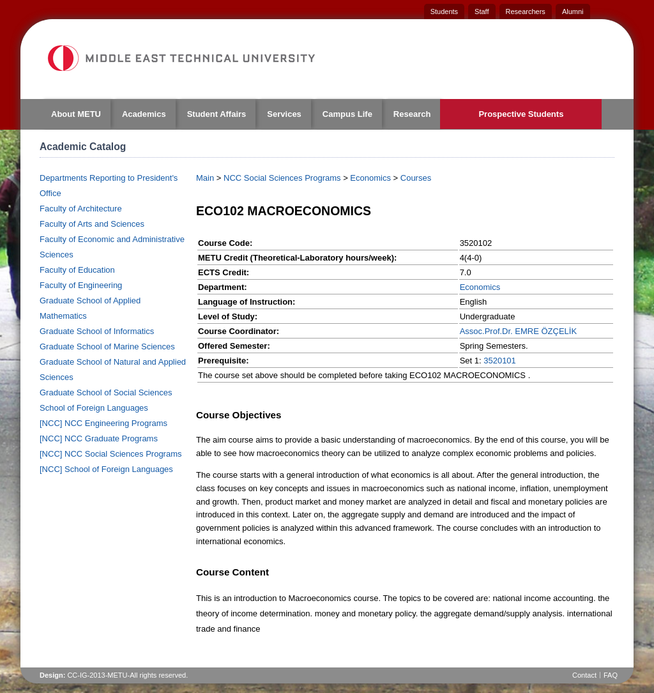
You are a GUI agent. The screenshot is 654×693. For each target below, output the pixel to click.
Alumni (573, 11)
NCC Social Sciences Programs (282, 178)
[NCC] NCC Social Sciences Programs (111, 454)
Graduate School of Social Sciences (106, 392)
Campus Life (347, 114)
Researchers (525, 11)
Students (444, 11)
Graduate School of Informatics (97, 331)
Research (412, 114)
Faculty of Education (77, 270)
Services (284, 114)
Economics (370, 178)
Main (205, 178)
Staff (482, 11)
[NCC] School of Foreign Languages (106, 469)
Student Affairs (217, 114)
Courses (415, 178)
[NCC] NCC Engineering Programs (103, 423)
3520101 (499, 360)
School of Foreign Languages (94, 408)
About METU (76, 114)
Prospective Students (520, 114)
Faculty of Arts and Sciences (92, 224)
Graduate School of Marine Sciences (107, 346)
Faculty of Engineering (81, 285)
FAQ (611, 675)
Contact (584, 675)
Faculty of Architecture (81, 208)
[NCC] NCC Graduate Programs (99, 438)
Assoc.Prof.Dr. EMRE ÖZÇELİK (518, 331)
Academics (144, 114)
